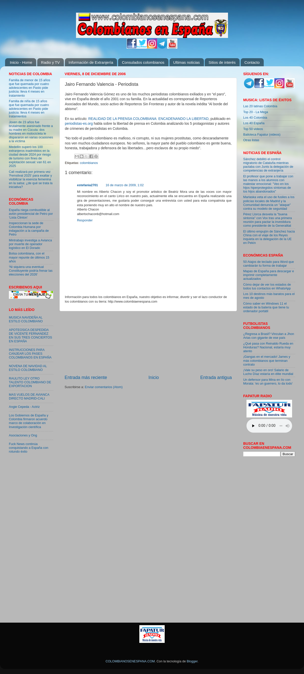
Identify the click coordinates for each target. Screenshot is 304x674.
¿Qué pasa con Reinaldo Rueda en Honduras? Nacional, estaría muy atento (268, 347)
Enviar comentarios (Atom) (104, 387)
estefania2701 (87, 185)
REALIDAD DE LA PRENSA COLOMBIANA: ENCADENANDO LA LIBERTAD (148, 119)
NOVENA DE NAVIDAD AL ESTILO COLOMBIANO (28, 368)
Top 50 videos (253, 129)
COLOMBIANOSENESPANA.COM (130, 661)
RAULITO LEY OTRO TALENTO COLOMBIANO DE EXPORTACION (30, 382)
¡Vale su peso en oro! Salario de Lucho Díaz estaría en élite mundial (268, 372)
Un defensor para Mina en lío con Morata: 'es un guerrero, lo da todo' (268, 381)
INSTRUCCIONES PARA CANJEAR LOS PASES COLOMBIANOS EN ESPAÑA (30, 353)
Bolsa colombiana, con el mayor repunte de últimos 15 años (29, 257)
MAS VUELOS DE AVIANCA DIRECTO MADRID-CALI (29, 396)
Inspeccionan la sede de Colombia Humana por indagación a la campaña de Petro (29, 228)
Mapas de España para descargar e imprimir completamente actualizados (268, 275)
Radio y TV (50, 62)
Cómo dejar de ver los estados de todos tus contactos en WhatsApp (267, 286)
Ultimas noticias (186, 62)
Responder (85, 220)
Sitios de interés (222, 62)
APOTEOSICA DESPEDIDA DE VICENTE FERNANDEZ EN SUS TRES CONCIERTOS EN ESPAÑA (30, 335)
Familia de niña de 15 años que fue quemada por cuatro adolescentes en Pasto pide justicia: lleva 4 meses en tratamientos (29, 108)
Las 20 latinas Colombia (260, 106)
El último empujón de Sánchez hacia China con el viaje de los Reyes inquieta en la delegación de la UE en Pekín (269, 237)
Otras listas (251, 140)
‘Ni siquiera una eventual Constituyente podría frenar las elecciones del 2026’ (30, 270)
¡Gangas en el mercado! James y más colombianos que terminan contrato (266, 360)
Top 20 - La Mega (255, 112)
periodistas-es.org (79, 123)
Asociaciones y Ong (23, 435)
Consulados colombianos (143, 62)
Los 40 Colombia (255, 117)
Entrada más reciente (86, 377)
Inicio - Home (21, 62)
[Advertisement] (148, 343)
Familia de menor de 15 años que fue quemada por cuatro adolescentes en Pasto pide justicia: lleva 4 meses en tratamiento (29, 87)
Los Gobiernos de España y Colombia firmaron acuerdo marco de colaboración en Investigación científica (28, 421)
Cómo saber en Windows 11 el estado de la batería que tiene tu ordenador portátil (266, 307)
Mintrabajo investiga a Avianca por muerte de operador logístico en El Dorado (30, 244)
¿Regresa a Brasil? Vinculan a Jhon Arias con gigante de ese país (268, 336)
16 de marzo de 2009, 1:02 (125, 185)
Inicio (153, 377)
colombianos (89, 163)
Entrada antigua (216, 377)
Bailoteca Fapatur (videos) (261, 134)
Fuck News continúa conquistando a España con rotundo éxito (28, 447)
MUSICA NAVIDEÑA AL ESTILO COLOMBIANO (26, 319)
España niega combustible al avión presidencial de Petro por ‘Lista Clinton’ (31, 213)
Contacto (252, 62)
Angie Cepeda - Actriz (24, 407)
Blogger (192, 661)
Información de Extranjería (91, 62)
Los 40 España (253, 123)
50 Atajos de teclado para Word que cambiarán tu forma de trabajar (268, 263)
